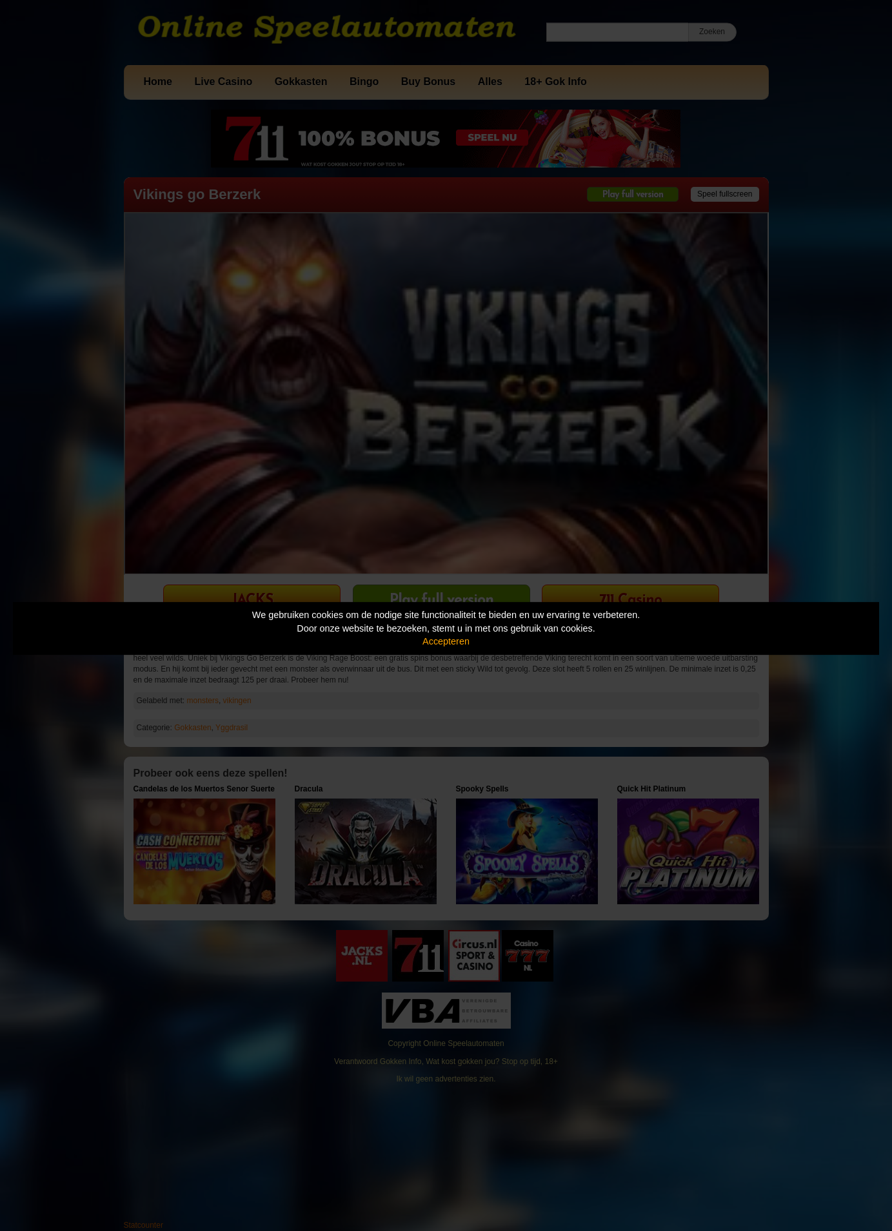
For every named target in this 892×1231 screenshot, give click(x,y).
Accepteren (446, 641)
